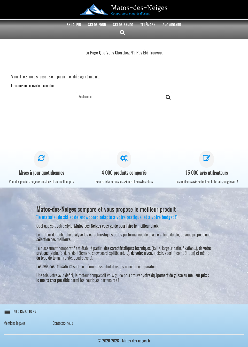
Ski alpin (74, 24)
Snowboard (172, 24)
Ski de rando (123, 24)
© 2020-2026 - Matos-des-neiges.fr (124, 341)
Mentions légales (14, 323)
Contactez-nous (63, 323)
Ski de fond (97, 24)
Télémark (147, 24)
